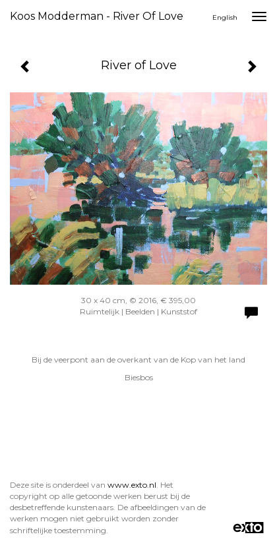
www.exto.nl (132, 485)
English (224, 17)
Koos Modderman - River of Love (96, 16)
